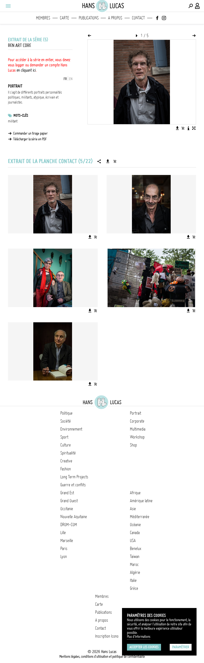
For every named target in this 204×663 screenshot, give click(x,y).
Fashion (65, 468)
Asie (133, 508)
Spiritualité (68, 452)
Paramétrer (180, 647)
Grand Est (67, 492)
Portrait (135, 413)
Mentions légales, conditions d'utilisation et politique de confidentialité (102, 656)
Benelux (135, 548)
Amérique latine (141, 500)
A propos (115, 17)
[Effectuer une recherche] (190, 5)
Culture (65, 444)
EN (71, 79)
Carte (64, 17)
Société (65, 421)
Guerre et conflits (73, 484)
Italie (133, 580)
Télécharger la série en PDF (30, 139)
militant (12, 121)
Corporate (137, 421)
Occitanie (66, 508)
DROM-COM (68, 524)
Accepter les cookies (144, 647)
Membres (43, 17)
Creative (66, 460)
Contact (138, 17)
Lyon (63, 556)
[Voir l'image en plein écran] (194, 128)
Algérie (135, 572)
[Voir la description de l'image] (188, 128)
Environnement (71, 429)
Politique (66, 413)
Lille (63, 532)
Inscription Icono (107, 636)
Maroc (134, 564)
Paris (63, 548)
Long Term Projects (74, 476)
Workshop (137, 437)
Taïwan (134, 556)
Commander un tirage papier (30, 133)
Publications (89, 17)
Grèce (134, 588)
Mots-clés (20, 115)
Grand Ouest (69, 500)
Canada (135, 532)
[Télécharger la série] (108, 161)
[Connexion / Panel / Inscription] (197, 5)
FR (65, 79)
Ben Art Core (19, 45)
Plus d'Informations (138, 636)
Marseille (66, 540)
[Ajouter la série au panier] (115, 161)
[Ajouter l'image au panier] (183, 128)
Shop (133, 444)
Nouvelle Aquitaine (73, 516)
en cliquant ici (26, 70)
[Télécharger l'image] (177, 128)
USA (133, 540)
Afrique (135, 492)
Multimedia (137, 429)
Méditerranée (139, 516)
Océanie (135, 524)
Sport (64, 437)
